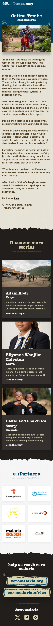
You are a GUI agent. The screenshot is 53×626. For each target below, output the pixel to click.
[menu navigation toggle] (49, 4)
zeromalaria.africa (27, 592)
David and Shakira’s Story (26, 423)
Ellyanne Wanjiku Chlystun (24, 357)
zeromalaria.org (27, 581)
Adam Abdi (17, 293)
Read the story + (15, 313)
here (16, 198)
